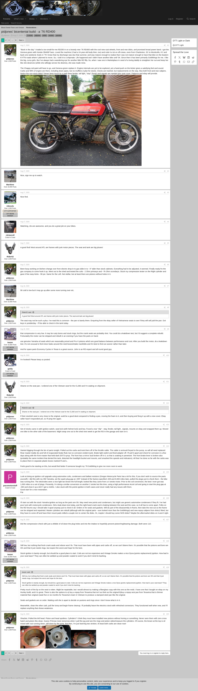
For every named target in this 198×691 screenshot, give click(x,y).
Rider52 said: (27, 312)
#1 (168, 45)
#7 (168, 286)
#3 (168, 192)
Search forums (16, 23)
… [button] (12, 40)
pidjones (6, 35)
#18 (167, 541)
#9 (168, 329)
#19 (167, 567)
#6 (168, 265)
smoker (51, 35)
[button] (25, 18)
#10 (167, 355)
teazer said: (26, 572)
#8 (168, 307)
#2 (168, 171)
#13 (167, 424)
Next (20, 40)
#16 (167, 498)
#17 (167, 520)
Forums (6, 19)
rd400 (44, 35)
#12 (167, 403)
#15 (167, 472)
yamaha (58, 35)
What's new (19, 19)
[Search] (191, 18)
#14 (167, 446)
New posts (5, 23)
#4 (168, 222)
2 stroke (29, 35)
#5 (168, 243)
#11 (167, 381)
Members (44, 19)
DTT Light (178, 45)
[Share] (164, 45)
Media (31, 19)
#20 (167, 614)
